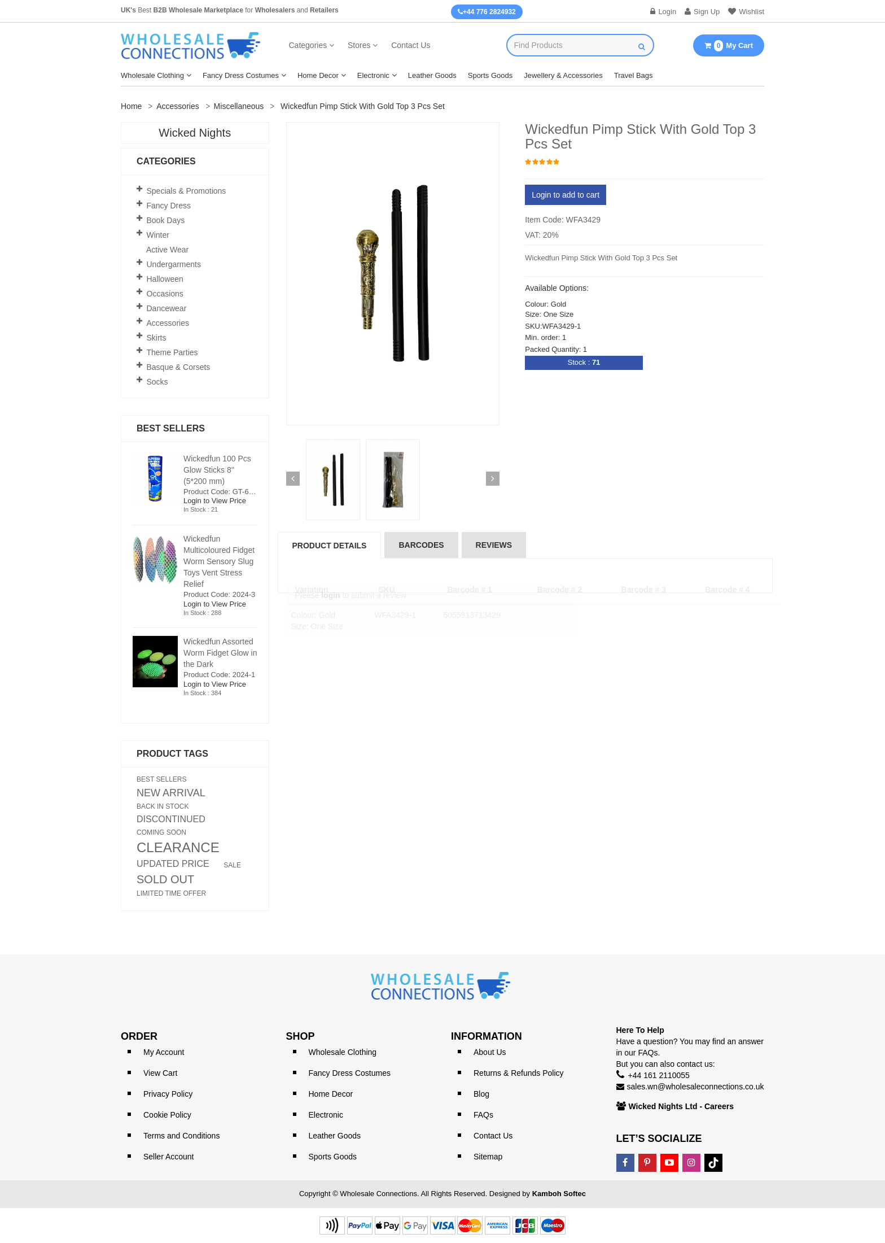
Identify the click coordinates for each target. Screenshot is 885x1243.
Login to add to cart (565, 194)
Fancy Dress (169, 205)
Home (131, 106)
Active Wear (167, 249)
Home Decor (318, 75)
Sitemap (488, 1156)
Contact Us (410, 45)
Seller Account (168, 1156)
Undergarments (174, 264)
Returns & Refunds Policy (519, 1073)
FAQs (483, 1114)
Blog (481, 1093)
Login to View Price (214, 500)
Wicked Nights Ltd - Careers (681, 1106)
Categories (308, 45)
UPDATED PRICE (173, 864)
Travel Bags (633, 75)
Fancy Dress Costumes (241, 75)
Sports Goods (490, 75)
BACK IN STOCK (163, 806)
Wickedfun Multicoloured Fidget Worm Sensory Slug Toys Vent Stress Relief (219, 561)
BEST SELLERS (162, 779)
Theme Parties (172, 352)
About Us (490, 1052)
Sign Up (702, 11)
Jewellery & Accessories (563, 75)
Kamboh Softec (559, 1193)
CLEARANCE (178, 847)
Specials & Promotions (186, 190)
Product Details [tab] (329, 545)
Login (663, 11)
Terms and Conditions (181, 1135)
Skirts (157, 337)
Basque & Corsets (179, 367)
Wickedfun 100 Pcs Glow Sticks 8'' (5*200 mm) (217, 470)
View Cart (160, 1073)
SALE (232, 865)
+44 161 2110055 (659, 1075)
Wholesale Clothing (152, 75)
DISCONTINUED (171, 819)
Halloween (165, 279)
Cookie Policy (167, 1114)
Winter (158, 234)
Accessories (177, 106)
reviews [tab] (494, 544)
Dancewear (167, 308)
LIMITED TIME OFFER (171, 893)
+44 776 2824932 (487, 12)
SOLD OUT (165, 879)
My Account (163, 1052)
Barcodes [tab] (421, 544)
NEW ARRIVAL (171, 793)
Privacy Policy (167, 1093)
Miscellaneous (239, 106)
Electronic (373, 75)
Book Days (166, 220)
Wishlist (746, 11)
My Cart (728, 45)
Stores (359, 45)
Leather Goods (432, 75)
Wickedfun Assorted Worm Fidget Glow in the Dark (220, 653)
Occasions (165, 293)
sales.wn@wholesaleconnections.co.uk (695, 1086)
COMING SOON (161, 832)
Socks (157, 381)
